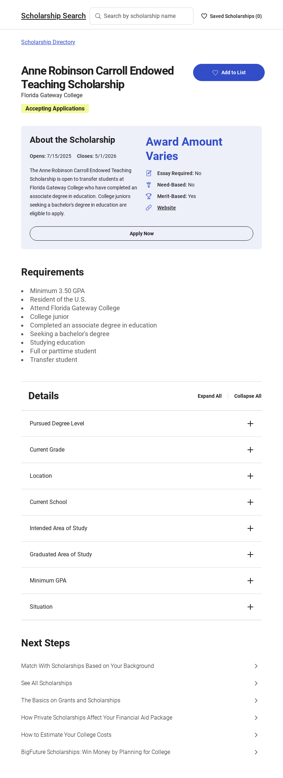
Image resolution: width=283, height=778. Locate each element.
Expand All (210, 396)
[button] (141, 424)
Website (166, 208)
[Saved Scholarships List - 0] (231, 16)
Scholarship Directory (48, 42)
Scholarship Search (53, 15)
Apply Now (142, 233)
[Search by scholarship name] (141, 16)
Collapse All (248, 396)
